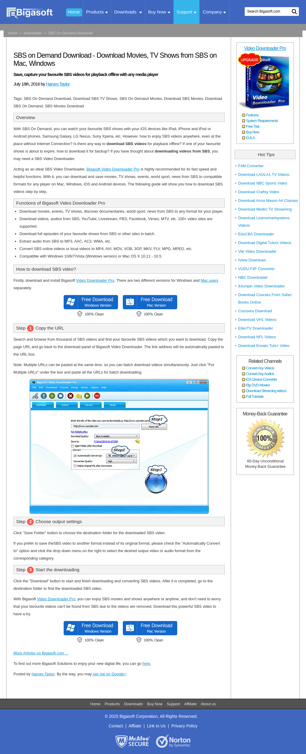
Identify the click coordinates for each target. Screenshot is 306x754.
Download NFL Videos (257, 337)
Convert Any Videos (260, 368)
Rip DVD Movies (258, 385)
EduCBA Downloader (256, 234)
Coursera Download (255, 311)
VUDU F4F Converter (256, 268)
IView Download (252, 260)
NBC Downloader (253, 277)
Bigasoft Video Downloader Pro (113, 169)
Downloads (128, 11)
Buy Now (159, 11)
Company (214, 11)
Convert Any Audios (260, 373)
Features (252, 115)
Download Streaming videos (266, 391)
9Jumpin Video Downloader (261, 286)
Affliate (134, 725)
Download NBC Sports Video (262, 183)
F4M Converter (251, 166)
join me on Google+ (109, 674)
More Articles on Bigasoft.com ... (40, 653)
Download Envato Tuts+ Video (264, 345)
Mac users (209, 280)
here (146, 663)
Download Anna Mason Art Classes (268, 200)
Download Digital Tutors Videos (264, 242)
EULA (250, 137)
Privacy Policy (184, 725)
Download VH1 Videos (257, 319)
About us (208, 704)
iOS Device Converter (261, 379)
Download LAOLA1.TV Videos (263, 174)
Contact (115, 725)
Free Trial (252, 126)
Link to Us (156, 725)
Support (187, 11)
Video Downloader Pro (95, 280)
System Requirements (262, 120)
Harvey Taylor (58, 83)
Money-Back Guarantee (265, 413)
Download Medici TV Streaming (265, 209)
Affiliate (191, 704)
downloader (33, 33)
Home (74, 11)
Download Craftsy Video (258, 192)
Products (97, 11)
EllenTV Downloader (255, 328)
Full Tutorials (255, 396)
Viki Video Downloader (257, 251)
